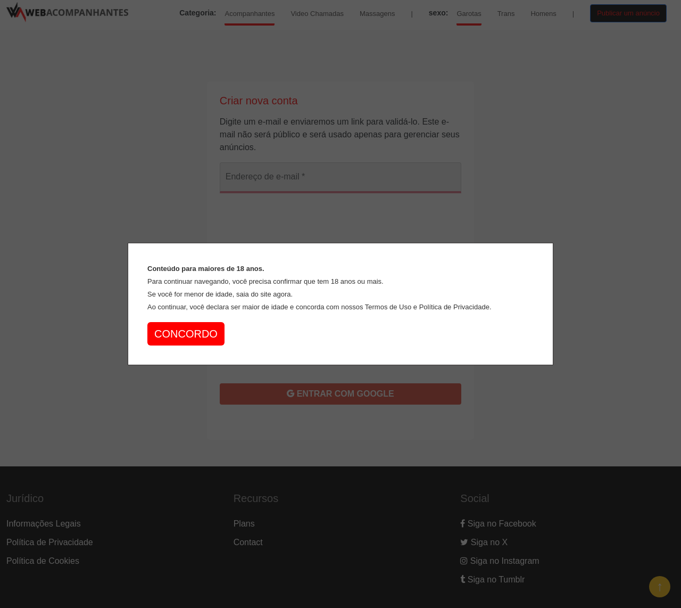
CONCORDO (186, 334)
